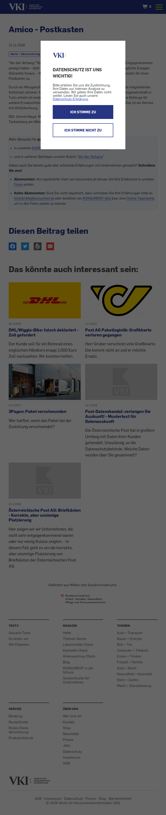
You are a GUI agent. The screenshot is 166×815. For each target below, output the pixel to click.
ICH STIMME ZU (83, 112)
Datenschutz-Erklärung (70, 99)
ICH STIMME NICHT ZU (83, 130)
